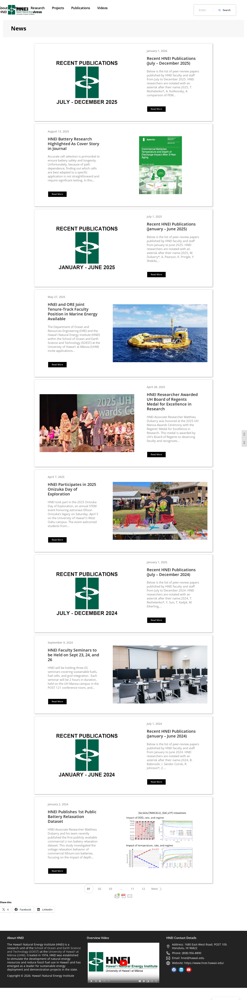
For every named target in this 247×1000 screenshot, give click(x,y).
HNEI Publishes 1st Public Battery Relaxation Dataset (71, 828)
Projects (139, 8)
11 (132, 901)
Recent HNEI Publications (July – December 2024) (171, 580)
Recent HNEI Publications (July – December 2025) (171, 61)
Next (157, 900)
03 (110, 901)
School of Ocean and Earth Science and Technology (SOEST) (44, 961)
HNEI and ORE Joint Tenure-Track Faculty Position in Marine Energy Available (72, 315)
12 (143, 901)
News (92, 8)
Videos (183, 8)
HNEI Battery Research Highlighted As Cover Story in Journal (72, 145)
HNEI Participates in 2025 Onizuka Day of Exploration (71, 495)
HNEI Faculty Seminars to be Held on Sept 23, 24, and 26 (72, 664)
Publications (161, 8)
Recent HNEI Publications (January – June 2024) (171, 744)
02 (99, 901)
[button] (157, 110)
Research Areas (115, 10)
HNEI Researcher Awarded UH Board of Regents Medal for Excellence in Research (172, 406)
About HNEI (73, 10)
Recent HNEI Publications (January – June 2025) (171, 229)
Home (52, 8)
